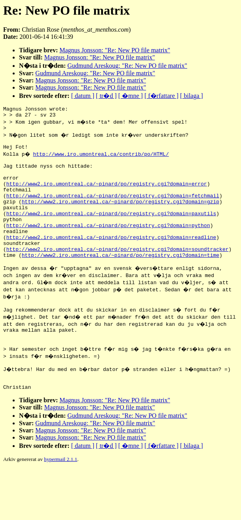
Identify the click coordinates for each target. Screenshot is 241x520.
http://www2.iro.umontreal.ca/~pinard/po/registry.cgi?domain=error (106, 195)
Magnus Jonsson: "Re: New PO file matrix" (114, 50)
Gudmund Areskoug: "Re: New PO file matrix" (127, 65)
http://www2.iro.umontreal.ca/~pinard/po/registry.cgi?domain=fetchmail (112, 209)
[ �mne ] (130, 95)
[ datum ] (83, 95)
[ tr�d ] (106, 95)
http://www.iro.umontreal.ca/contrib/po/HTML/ (102, 159)
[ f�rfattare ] (161, 95)
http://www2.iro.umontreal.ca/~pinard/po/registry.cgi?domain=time (120, 281)
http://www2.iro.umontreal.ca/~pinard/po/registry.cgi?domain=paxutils (111, 231)
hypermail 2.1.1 (60, 496)
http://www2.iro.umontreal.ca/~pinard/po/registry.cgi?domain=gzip (120, 216)
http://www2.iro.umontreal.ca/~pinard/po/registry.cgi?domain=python (108, 245)
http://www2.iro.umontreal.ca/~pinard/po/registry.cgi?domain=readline (111, 259)
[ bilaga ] (191, 95)
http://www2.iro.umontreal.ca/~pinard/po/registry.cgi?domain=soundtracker (117, 273)
